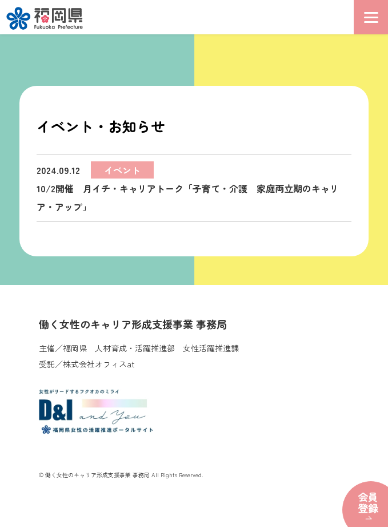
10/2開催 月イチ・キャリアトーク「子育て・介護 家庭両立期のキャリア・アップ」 (188, 187)
